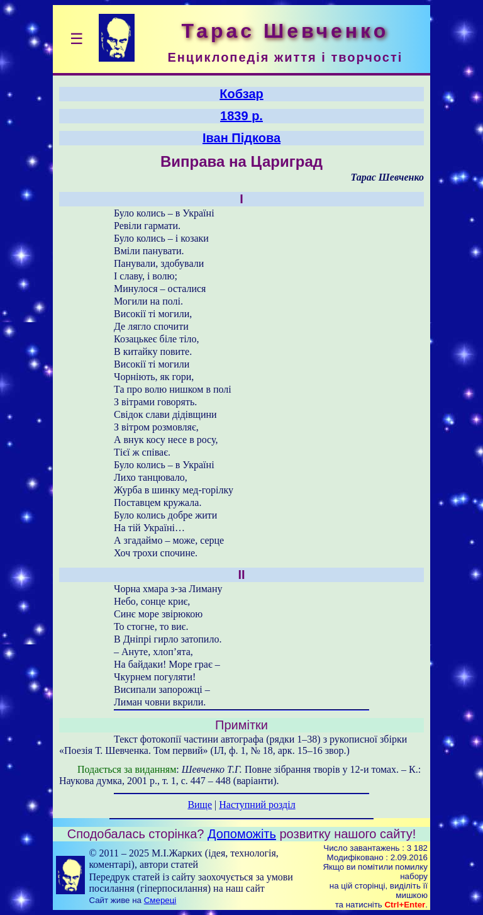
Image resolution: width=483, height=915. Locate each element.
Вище (199, 804)
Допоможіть (242, 834)
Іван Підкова (241, 138)
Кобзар (241, 94)
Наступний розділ (257, 804)
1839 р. (241, 116)
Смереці (160, 900)
